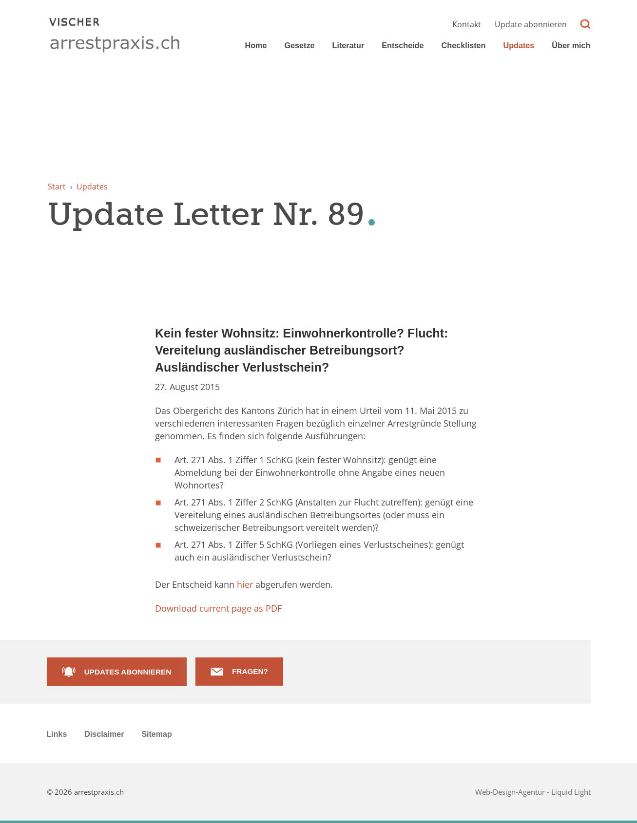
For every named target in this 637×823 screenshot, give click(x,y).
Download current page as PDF (218, 608)
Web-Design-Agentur (511, 792)
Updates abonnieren (127, 672)
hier (245, 584)
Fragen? (250, 671)
